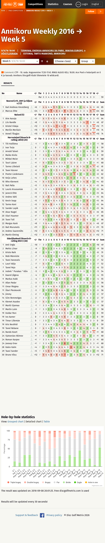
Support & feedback (26, 515)
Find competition (15, 11)
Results (8, 83)
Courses (67, 4)
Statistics (53, 4)
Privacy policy (54, 515)
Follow (91, 11)
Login (85, 4)
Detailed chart (34, 421)
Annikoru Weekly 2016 (37, 31)
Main (3, 11)
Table (47, 421)
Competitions (35, 4)
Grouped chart (16, 421)
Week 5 (13, 39)
